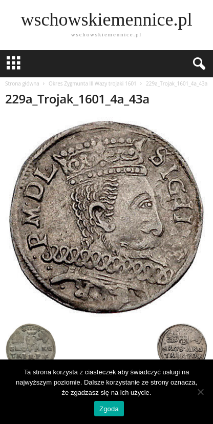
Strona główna (22, 83)
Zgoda (109, 409)
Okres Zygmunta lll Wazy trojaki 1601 (93, 83)
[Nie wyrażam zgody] (200, 392)
